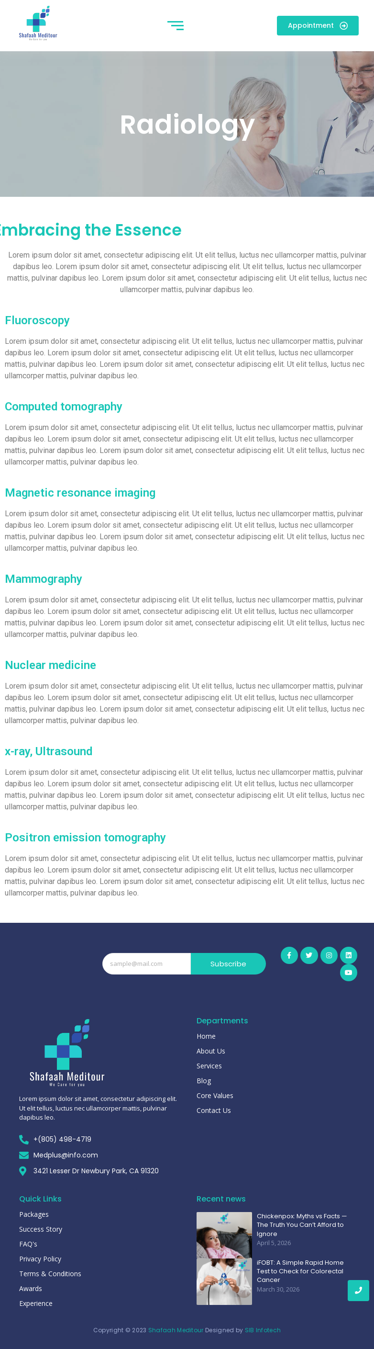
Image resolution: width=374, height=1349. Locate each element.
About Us (211, 1050)
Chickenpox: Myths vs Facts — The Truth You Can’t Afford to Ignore (302, 1225)
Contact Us (214, 1110)
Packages (34, 1214)
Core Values (215, 1095)
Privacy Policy (40, 1258)
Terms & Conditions (50, 1273)
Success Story (40, 1229)
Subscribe (228, 964)
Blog (204, 1080)
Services (209, 1065)
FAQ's (28, 1243)
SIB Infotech (263, 1330)
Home (206, 1036)
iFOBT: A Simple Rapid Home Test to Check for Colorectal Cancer (300, 1271)
